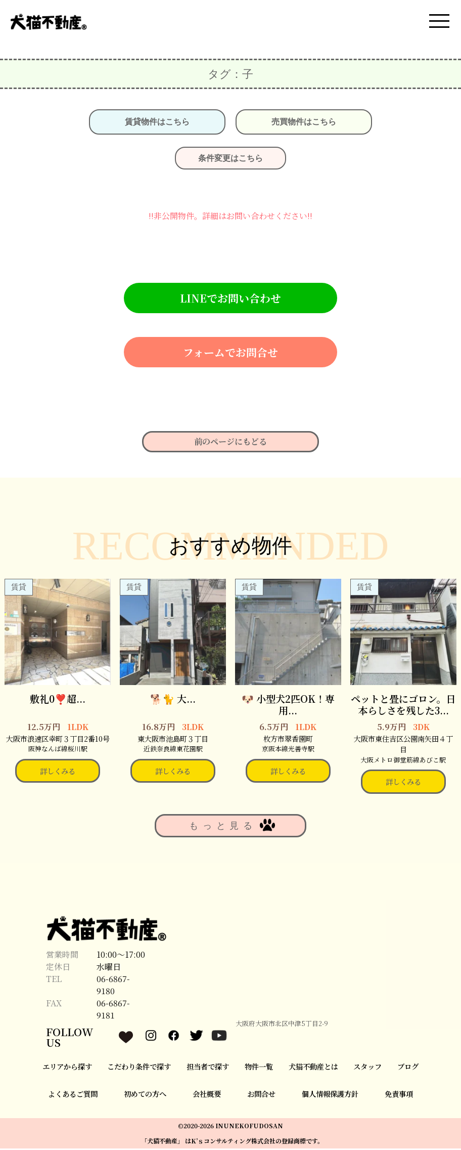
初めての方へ (145, 1095)
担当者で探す (208, 1067)
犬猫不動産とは (313, 1067)
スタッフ (367, 1067)
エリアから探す (67, 1067)
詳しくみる (57, 772)
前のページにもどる (230, 443)
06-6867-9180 (113, 987)
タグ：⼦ (230, 75)
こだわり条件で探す (139, 1067)
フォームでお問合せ (230, 354)
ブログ (408, 1067)
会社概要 (207, 1095)
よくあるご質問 (73, 1095)
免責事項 (399, 1095)
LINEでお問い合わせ (230, 300)
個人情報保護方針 (330, 1095)
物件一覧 (259, 1067)
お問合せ (261, 1095)
